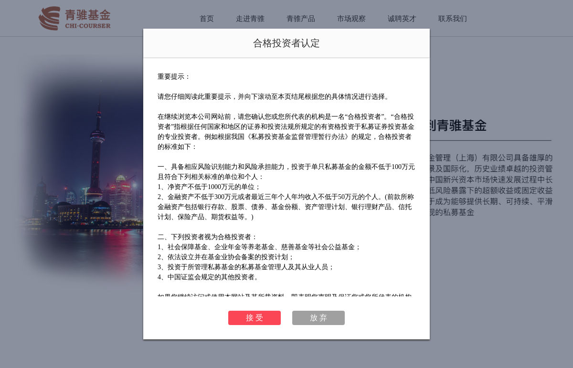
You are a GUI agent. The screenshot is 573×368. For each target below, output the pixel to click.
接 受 (254, 318)
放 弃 (318, 318)
